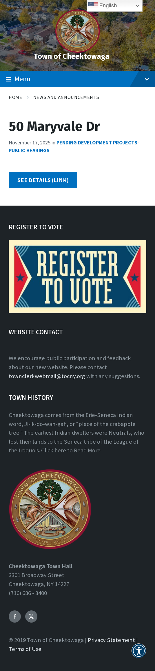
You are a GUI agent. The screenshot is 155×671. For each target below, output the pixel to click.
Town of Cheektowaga (72, 56)
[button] (139, 654)
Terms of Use (25, 649)
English (102, 5)
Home (15, 97)
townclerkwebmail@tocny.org (47, 376)
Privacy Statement (111, 640)
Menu (77, 79)
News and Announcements (66, 97)
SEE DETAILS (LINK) (43, 180)
